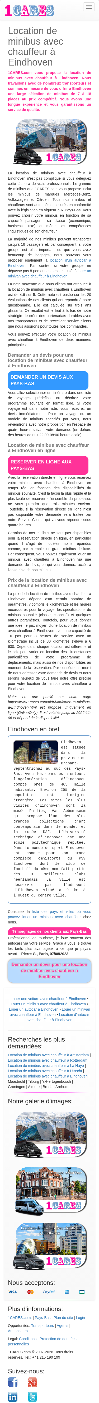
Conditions (27, 1339)
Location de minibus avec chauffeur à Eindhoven (48, 1076)
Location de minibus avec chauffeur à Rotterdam (47, 1060)
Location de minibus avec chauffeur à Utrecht (45, 1071)
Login (80, 1318)
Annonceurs (18, 1331)
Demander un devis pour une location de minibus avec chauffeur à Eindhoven (49, 970)
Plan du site (63, 1318)
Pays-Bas (43, 1318)
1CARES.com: (20, 1318)
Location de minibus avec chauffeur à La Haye (46, 1065)
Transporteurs (42, 1325)
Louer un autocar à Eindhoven (34, 1009)
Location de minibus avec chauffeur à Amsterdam (48, 1055)
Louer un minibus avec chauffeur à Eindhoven (48, 1004)
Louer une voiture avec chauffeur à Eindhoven (48, 999)
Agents (62, 1325)
